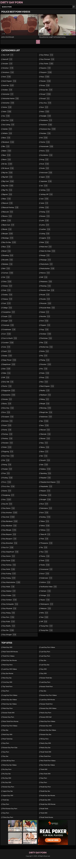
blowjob (8, 233)
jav (44, 185)
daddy (7, 355)
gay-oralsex (9, 595)
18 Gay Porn (44, 739)
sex (45, 421)
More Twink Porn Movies (10, 721)
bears (7, 159)
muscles (45, 298)
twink (45, 560)
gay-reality (9, 625)
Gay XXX (44, 669)
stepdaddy (46, 486)
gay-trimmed (47, 59)
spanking (46, 473)
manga (45, 255)
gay (7, 499)
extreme (8, 421)
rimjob (45, 403)
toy (44, 547)
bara (6, 137)
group (45, 85)
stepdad (46, 477)
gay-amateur (10, 512)
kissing (45, 211)
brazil (7, 251)
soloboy (46, 468)
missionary (46, 281)
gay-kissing (9, 577)
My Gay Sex (7, 774)
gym (44, 107)
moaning (46, 285)
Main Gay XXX (7, 647)
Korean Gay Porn (8, 717)
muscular (46, 303)
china (7, 281)
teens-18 (45, 534)
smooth (45, 460)
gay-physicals (9, 608)
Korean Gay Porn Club (10, 747)
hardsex (46, 133)
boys (7, 246)
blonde (7, 229)
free (6, 473)
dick (7, 368)
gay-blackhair (10, 525)
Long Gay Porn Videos (10, 695)
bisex (7, 198)
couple (7, 316)
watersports (47, 604)
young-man (47, 625)
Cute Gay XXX (7, 682)
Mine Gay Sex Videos (9, 765)
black (7, 220)
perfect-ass (47, 346)
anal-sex (8, 85)
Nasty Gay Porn (46, 713)
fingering (8, 451)
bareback (8, 142)
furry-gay (9, 486)
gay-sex (8, 630)
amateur (8, 67)
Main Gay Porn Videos (48, 721)
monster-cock (47, 290)
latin (45, 220)
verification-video (49, 586)
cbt (6, 277)
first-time (8, 455)
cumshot (8, 342)
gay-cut (8, 547)
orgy (45, 329)
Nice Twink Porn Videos (48, 761)
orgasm (45, 325)
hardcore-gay (48, 128)
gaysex (46, 81)
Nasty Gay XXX (46, 743)
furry (7, 482)
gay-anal (9, 516)
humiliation (47, 155)
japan (45, 176)
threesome (47, 543)
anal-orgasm (9, 81)
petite (45, 351)
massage (46, 259)
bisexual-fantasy (11, 207)
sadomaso (46, 416)
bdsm (7, 150)
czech (7, 351)
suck (44, 512)
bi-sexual (8, 168)
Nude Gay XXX (45, 800)
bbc (6, 146)
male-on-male (48, 251)
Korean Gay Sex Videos (48, 730)
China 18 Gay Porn (9, 761)
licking (45, 233)
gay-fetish (9, 569)
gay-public (9, 621)
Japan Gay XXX (8, 795)
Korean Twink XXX (8, 713)
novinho (45, 316)
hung (45, 159)
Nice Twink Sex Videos (48, 765)
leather (45, 229)
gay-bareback (10, 521)
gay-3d (7, 503)
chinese (7, 285)
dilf (6, 377)
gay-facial (9, 560)
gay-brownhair (10, 543)
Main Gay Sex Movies (10, 660)
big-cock (8, 181)
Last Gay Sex (45, 665)
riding (45, 399)
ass (6, 115)
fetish (7, 447)
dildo (7, 373)
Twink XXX (44, 769)
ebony (7, 403)
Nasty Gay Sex (45, 747)
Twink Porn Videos (8, 656)
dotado (7, 399)
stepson (45, 490)
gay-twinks (47, 63)
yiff (44, 621)
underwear (46, 577)
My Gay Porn (7, 769)
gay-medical (9, 591)
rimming (46, 407)
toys (44, 551)
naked (45, 312)
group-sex (47, 89)
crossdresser (9, 329)
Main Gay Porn (8, 665)
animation (8, 102)
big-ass (8, 172)
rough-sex (46, 412)
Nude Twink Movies (47, 817)
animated (8, 94)
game (7, 490)
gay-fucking (9, 573)
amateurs (8, 72)
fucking (8, 477)
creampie (8, 325)
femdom (8, 442)
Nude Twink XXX (46, 752)
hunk (45, 163)
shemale (46, 434)
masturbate (47, 264)
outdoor (46, 333)
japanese (46, 181)
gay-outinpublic (10, 604)
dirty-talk (8, 381)
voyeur (45, 599)
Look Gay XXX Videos (10, 669)
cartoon (8, 272)
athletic (7, 133)
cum (7, 333)
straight (46, 499)
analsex (7, 89)
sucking (46, 516)
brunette (8, 259)
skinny (45, 447)
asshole (7, 128)
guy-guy (46, 102)
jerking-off (47, 194)
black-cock (8, 224)
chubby (7, 294)
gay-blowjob (9, 530)
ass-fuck (8, 120)
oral (44, 320)
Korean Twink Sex (46, 678)
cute (6, 346)
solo (44, 464)
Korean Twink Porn (47, 686)
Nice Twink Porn (46, 756)
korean (45, 216)
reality (45, 390)
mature (45, 272)
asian (7, 111)
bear (7, 155)
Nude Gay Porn (46, 787)
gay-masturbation (11, 582)
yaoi (44, 617)
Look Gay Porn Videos (48, 647)
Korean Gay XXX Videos (48, 708)
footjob (7, 468)
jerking (45, 190)
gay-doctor (9, 556)
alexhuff (7, 59)
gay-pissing (9, 612)
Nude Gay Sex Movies (48, 795)
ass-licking (8, 124)
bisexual (8, 203)
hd (44, 137)
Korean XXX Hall (46, 717)
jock (45, 198)
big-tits (7, 190)
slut (44, 455)
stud (44, 503)
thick (44, 538)
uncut (45, 573)
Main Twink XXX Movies (10, 652)
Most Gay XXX (7, 734)
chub (7, 290)
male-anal (46, 246)
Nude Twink (44, 808)
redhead (46, 394)
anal (7, 76)
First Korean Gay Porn (10, 808)
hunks (45, 168)
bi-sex (7, 163)
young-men (47, 630)
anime (7, 107)
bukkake (8, 264)
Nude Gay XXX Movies (48, 804)
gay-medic (9, 586)
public (45, 373)
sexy (45, 425)
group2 (45, 98)
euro (6, 412)
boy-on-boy (9, 242)
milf (44, 277)
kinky (45, 207)
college (7, 307)
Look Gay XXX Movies (48, 699)
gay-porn (8, 617)
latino (45, 224)
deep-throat (9, 360)
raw (44, 381)
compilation (9, 312)
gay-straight (9, 634)
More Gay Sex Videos (10, 699)
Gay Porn (6, 691)
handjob (46, 115)
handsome (46, 120)
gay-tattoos (47, 54)
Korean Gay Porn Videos (49, 695)
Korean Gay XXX (46, 726)
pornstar (46, 364)
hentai (45, 142)
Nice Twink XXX (45, 774)
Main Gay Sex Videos (10, 704)
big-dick (8, 185)
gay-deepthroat (11, 551)
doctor (7, 386)
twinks (45, 564)
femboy (8, 438)
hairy (45, 111)
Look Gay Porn (45, 682)
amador (8, 63)
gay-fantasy (9, 564)
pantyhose (46, 338)
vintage (45, 595)
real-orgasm (47, 386)
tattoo (45, 525)
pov (44, 368)
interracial (46, 172)
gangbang (8, 495)
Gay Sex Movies (8, 673)
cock (7, 303)
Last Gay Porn (45, 652)
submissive (46, 508)
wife (44, 612)
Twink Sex (6, 800)
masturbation (48, 268)
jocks (44, 203)
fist (6, 460)
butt (6, 268)
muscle (45, 294)
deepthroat (9, 364)
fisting (7, 464)
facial (7, 425)
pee (44, 342)
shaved (45, 429)
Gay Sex (5, 730)
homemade (47, 146)
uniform (45, 582)
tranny (45, 556)
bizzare (7, 216)
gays (45, 76)
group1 (46, 94)
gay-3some (9, 508)
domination (9, 394)
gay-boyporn (9, 534)
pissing (45, 360)
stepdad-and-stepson (50, 482)
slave (44, 451)
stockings (46, 495)
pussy (45, 377)
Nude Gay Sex (45, 791)
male (45, 242)
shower (45, 438)
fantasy (8, 434)
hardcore (46, 124)
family (7, 429)
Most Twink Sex (8, 739)
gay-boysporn (10, 538)
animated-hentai (11, 98)
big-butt (8, 176)
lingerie (45, 237)
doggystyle (9, 390)
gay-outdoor (10, 599)
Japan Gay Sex (8, 791)
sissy (44, 442)
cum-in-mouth (10, 338)
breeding (8, 255)
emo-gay (8, 407)
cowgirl (7, 320)
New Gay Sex (7, 678)
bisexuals (8, 211)
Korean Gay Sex (46, 734)
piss (44, 355)
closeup (7, 298)
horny (45, 150)
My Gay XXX (7, 778)
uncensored (47, 569)
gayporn (46, 72)
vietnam (46, 591)
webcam (46, 608)
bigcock (7, 194)
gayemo (46, 67)
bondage (8, 237)
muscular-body (48, 307)
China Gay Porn (8, 817)
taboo (45, 521)
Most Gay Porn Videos (10, 726)
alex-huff (8, 54)
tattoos (45, 530)
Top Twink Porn (7, 686)
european (8, 416)
